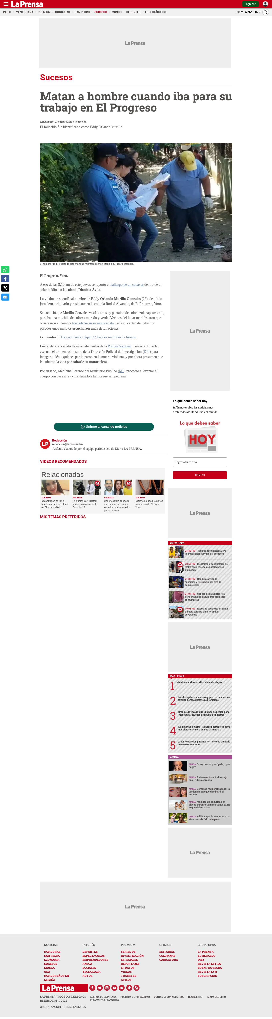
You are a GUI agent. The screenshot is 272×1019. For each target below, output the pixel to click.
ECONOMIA (51, 960)
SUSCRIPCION (207, 976)
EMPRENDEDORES (95, 960)
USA (47, 972)
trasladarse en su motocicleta (93, 323)
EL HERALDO (206, 956)
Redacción (80, 121)
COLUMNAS (167, 956)
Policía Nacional (119, 346)
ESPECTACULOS (93, 956)
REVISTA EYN (207, 972)
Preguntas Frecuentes (104, 999)
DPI (147, 352)
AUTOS (87, 976)
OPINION (165, 945)
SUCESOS (50, 964)
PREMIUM (128, 945)
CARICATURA (168, 960)
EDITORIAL (167, 952)
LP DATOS (127, 968)
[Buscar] (265, 12)
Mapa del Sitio (216, 997)
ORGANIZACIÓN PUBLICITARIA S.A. (63, 1007)
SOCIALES (89, 968)
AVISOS (126, 980)
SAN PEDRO (52, 956)
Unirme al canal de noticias (106, 426)
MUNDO (49, 968)
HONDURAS (52, 952)
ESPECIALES (129, 960)
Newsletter (195, 997)
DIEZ (201, 960)
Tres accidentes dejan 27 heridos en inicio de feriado (98, 337)
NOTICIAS (51, 945)
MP (121, 371)
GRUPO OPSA (207, 945)
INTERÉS (88, 945)
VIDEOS (126, 972)
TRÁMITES (128, 976)
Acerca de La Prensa (103, 997)
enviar (200, 475)
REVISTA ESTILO (209, 964)
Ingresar (250, 4)
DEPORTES (90, 952)
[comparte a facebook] (5, 278)
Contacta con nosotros (169, 997)
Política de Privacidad (135, 997)
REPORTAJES (130, 964)
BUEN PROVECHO (210, 968)
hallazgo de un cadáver (126, 285)
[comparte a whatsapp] (5, 269)
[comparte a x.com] (5, 288)
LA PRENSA (206, 952)
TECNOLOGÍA (91, 972)
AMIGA (87, 964)
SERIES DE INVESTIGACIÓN (132, 954)
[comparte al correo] (5, 297)
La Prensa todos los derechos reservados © (63, 998)
